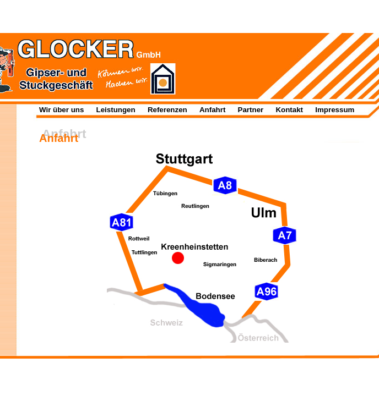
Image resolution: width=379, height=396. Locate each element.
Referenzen (167, 110)
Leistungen (116, 110)
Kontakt (289, 110)
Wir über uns (61, 110)
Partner (251, 110)
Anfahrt (212, 110)
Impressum (334, 110)
